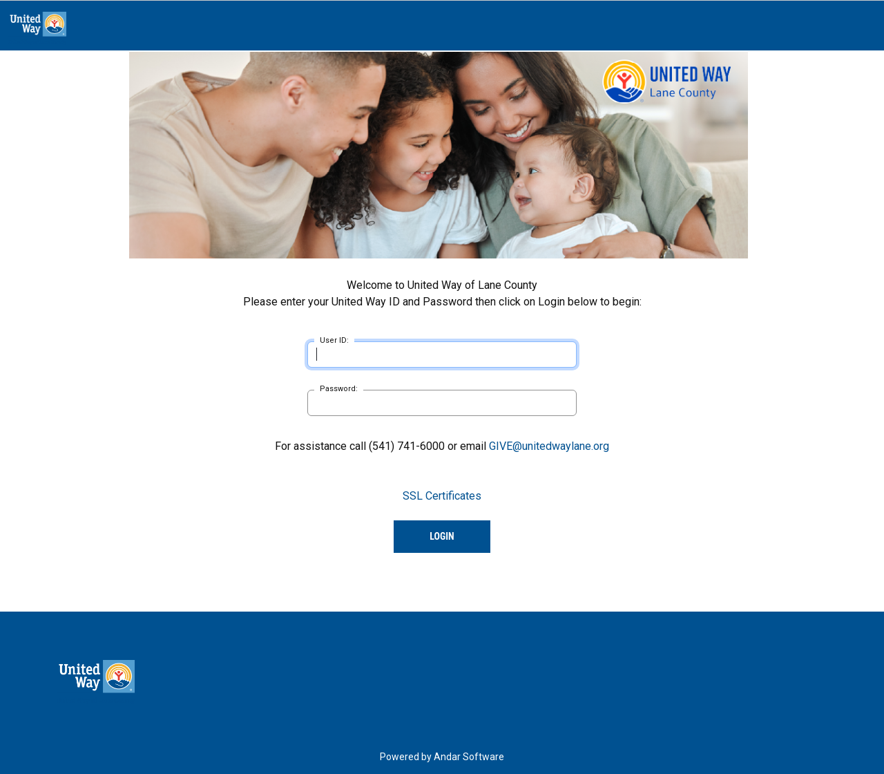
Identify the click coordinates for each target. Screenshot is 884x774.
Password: (339, 388)
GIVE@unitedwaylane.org (549, 446)
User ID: (334, 340)
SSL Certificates (442, 495)
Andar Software (469, 756)
